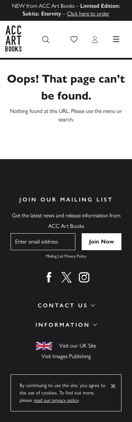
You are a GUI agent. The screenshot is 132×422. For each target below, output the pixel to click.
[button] (73, 39)
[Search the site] (45, 39)
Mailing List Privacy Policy (66, 256)
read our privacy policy (55, 400)
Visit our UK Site (77, 345)
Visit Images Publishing (66, 356)
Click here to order (88, 13)
